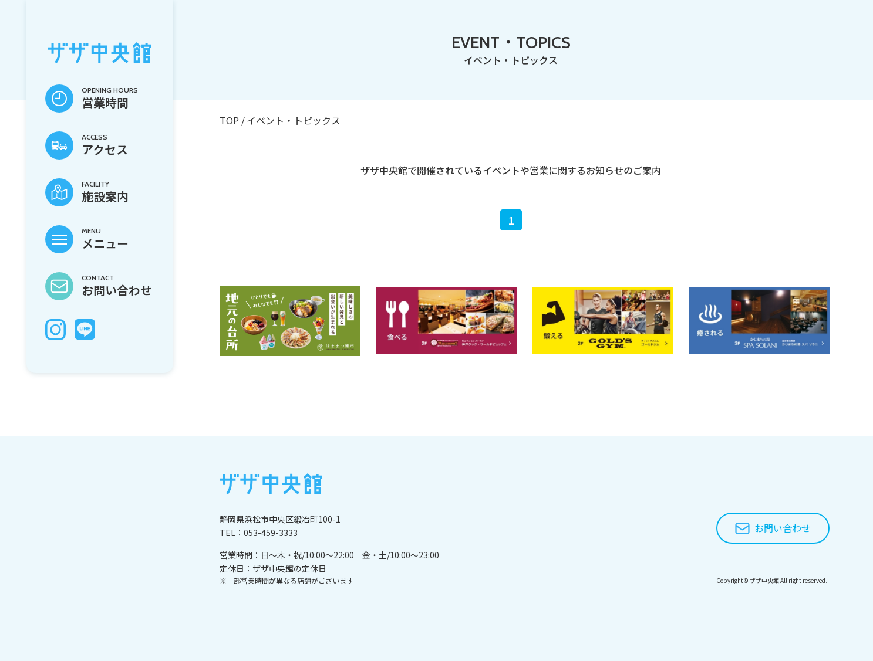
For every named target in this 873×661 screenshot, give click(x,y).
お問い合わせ (782, 528)
